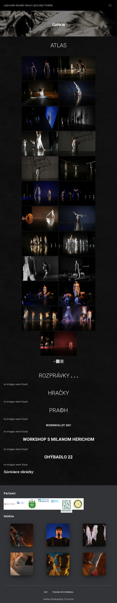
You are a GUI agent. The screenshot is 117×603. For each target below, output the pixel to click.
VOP (46, 592)
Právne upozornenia (63, 592)
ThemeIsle (69, 599)
